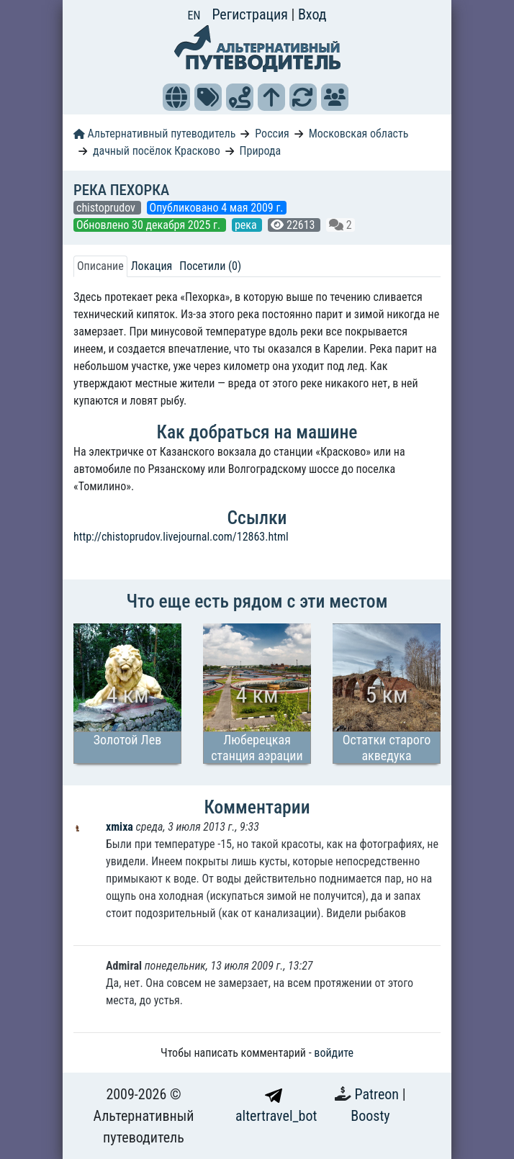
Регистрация (251, 14)
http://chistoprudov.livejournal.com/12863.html (181, 537)
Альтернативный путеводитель (154, 133)
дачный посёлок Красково (156, 151)
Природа (260, 151)
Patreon (378, 1094)
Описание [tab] (100, 266)
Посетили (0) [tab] (210, 266)
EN (194, 15)
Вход (312, 14)
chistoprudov (107, 208)
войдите (333, 1053)
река (247, 225)
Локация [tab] (152, 266)
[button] (176, 97)
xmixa (121, 827)
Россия (272, 133)
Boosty (370, 1115)
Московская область (359, 133)
